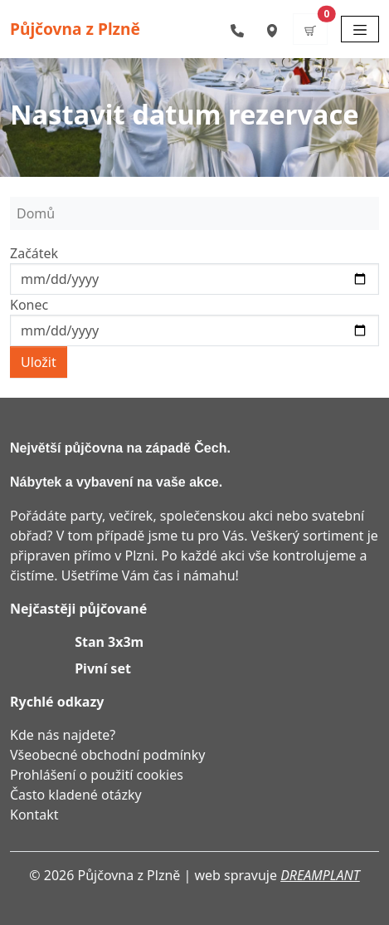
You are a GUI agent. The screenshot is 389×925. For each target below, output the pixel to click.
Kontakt (34, 814)
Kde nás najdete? (62, 735)
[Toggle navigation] (360, 29)
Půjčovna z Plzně (75, 28)
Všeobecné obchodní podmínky (107, 755)
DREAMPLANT (320, 875)
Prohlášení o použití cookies (96, 775)
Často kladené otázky (76, 795)
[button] (310, 29)
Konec (29, 305)
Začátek (34, 253)
